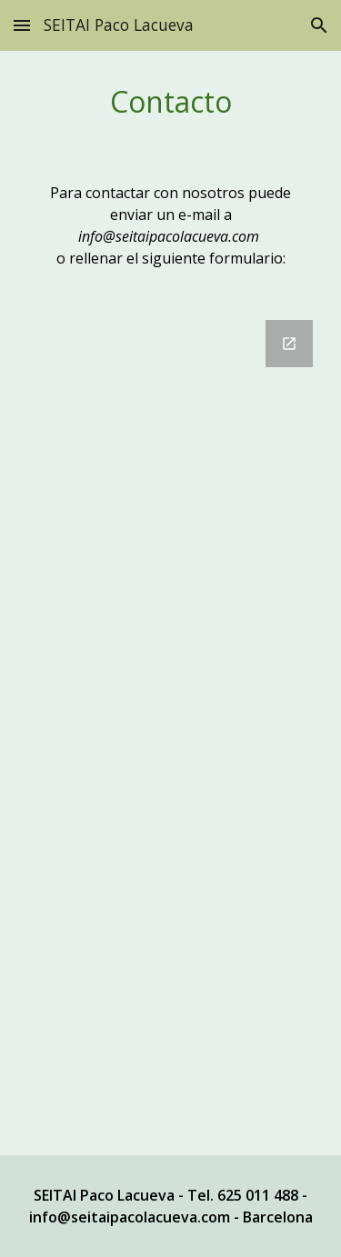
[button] (22, 25)
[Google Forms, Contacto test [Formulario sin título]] (171, 726)
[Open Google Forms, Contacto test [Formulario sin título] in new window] (289, 343)
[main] (171, 102)
